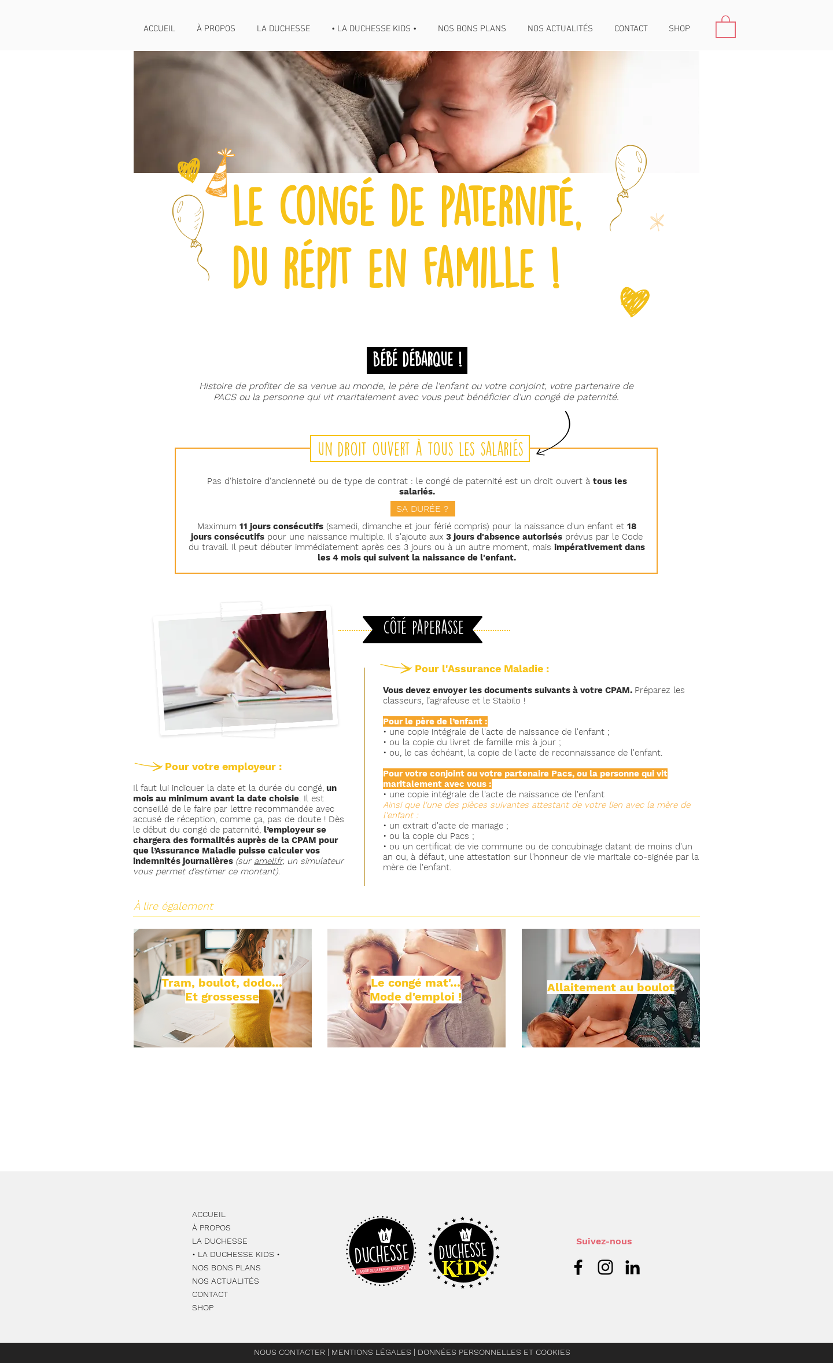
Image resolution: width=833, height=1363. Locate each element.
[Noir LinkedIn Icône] (632, 1267)
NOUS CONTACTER (289, 1352)
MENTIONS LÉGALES (372, 1352)
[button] (726, 26)
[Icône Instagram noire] (605, 1267)
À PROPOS (211, 1227)
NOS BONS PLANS (226, 1267)
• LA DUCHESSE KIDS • (236, 1254)
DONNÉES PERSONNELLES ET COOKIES (494, 1352)
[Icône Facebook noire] (578, 1267)
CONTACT (210, 1294)
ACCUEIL (209, 1214)
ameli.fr (268, 861)
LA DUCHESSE (220, 1240)
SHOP (202, 1307)
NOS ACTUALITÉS (225, 1280)
